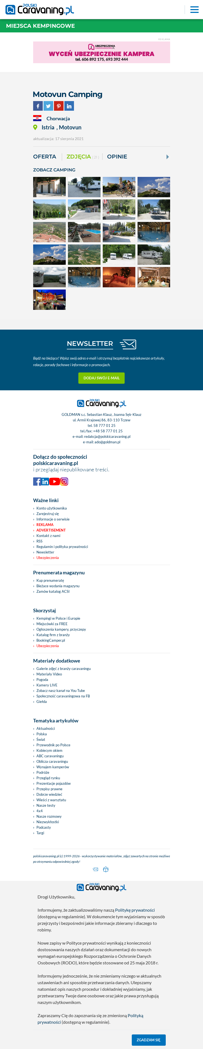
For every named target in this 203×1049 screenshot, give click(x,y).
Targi (40, 833)
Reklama (44, 524)
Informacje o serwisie (53, 519)
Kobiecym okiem (49, 750)
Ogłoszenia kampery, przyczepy (61, 629)
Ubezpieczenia (47, 557)
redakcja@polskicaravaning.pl (107, 436)
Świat (40, 739)
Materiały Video (49, 674)
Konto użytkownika (51, 508)
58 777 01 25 (104, 425)
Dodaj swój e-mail (102, 378)
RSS (39, 541)
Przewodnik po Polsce (53, 745)
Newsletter (45, 552)
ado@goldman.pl (107, 442)
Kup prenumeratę (50, 580)
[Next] (167, 157)
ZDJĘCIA (83, 157)
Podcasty (43, 827)
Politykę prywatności (135, 909)
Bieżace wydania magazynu (57, 586)
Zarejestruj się (47, 513)
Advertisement (51, 530)
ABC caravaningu (50, 756)
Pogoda (42, 679)
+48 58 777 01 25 (108, 431)
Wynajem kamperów (52, 767)
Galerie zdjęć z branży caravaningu (63, 668)
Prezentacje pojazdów (53, 783)
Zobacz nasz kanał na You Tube (60, 690)
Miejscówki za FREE (52, 624)
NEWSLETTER (90, 343)
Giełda (41, 701)
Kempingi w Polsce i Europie (58, 618)
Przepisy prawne (49, 789)
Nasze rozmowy (49, 816)
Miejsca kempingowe (40, 26)
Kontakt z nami (48, 535)
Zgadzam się (149, 1040)
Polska (41, 734)
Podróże (42, 772)
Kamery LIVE (47, 685)
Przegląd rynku (48, 778)
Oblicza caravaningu (52, 761)
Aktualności (45, 728)
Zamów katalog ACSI (53, 591)
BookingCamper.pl (50, 640)
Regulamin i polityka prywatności (62, 546)
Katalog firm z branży (53, 635)
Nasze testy (45, 805)
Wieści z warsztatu (51, 800)
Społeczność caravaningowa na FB (63, 696)
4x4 (39, 811)
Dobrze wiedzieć (49, 794)
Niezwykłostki (47, 822)
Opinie (117, 156)
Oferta (44, 156)
